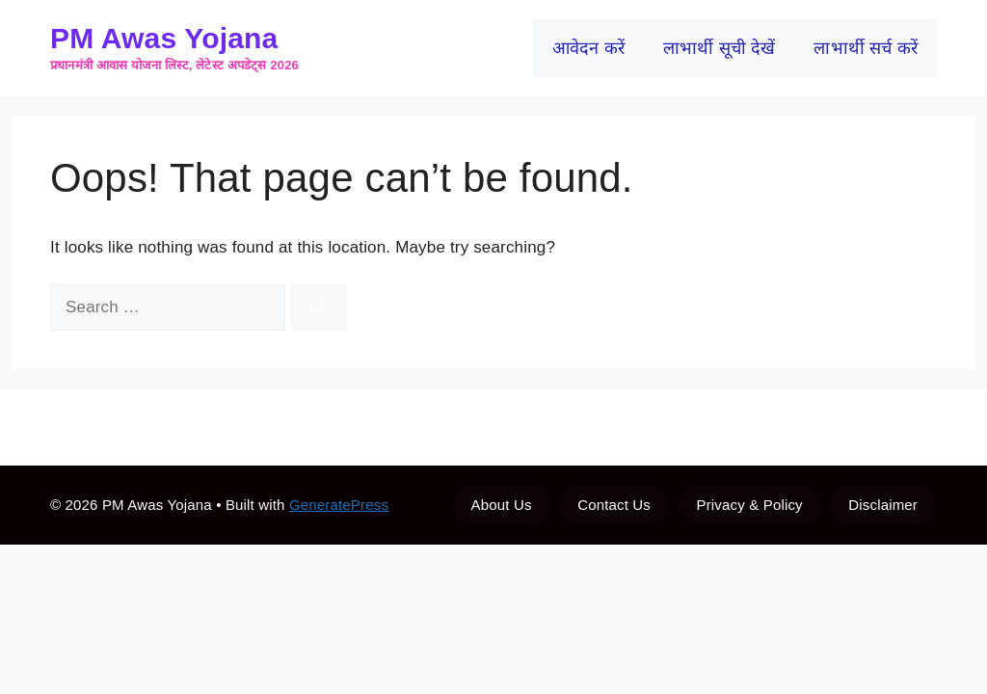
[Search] (318, 307)
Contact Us (614, 504)
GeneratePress (338, 504)
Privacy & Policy (750, 504)
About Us (501, 504)
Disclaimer (883, 504)
